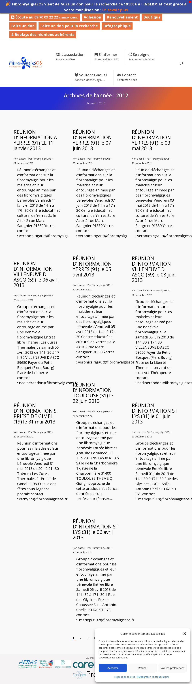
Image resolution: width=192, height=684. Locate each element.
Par (39, 158)
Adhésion (92, 17)
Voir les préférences (173, 667)
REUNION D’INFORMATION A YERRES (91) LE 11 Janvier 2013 (35, 140)
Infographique (117, 25)
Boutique (152, 17)
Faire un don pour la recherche (69, 25)
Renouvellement (122, 17)
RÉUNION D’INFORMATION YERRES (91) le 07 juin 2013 (92, 140)
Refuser (143, 667)
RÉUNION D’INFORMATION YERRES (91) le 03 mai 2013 (151, 140)
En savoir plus (115, 9)
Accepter (112, 667)
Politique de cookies (124, 676)
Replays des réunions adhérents (42, 34)
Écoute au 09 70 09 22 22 (44, 17)
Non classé (20, 158)
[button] (185, 633)
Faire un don (23, 25)
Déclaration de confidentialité (154, 676)
